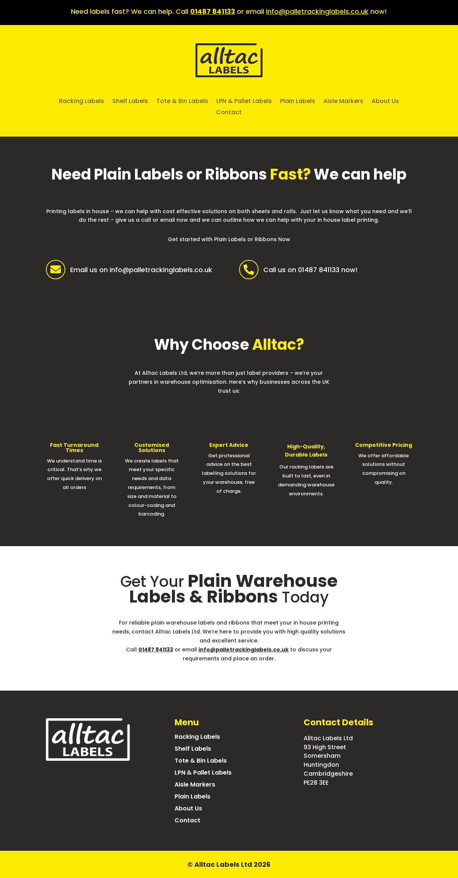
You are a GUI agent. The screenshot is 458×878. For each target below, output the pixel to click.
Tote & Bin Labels (182, 102)
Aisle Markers (343, 102)
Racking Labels (81, 102)
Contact (229, 113)
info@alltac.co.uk (330, 797)
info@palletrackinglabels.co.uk (317, 11)
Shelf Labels (130, 102)
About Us (385, 102)
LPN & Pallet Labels (244, 102)
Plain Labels (297, 102)
